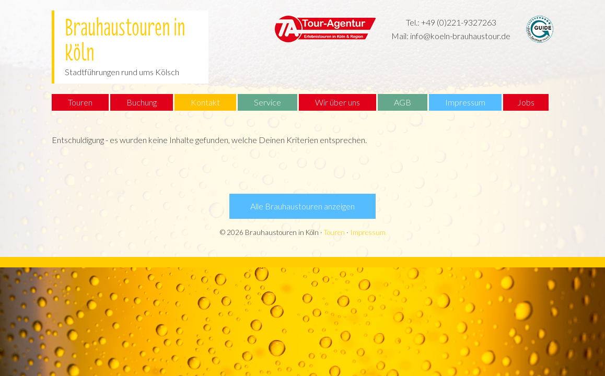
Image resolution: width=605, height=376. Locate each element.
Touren (334, 232)
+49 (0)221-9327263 (458, 22)
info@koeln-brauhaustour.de (460, 36)
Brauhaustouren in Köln (125, 35)
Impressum (368, 232)
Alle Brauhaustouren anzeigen (302, 206)
